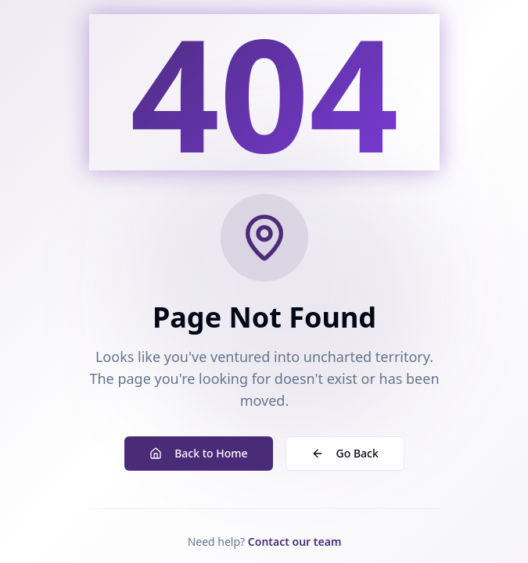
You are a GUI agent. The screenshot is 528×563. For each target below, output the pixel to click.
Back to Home (198, 453)
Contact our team (294, 541)
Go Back (344, 453)
